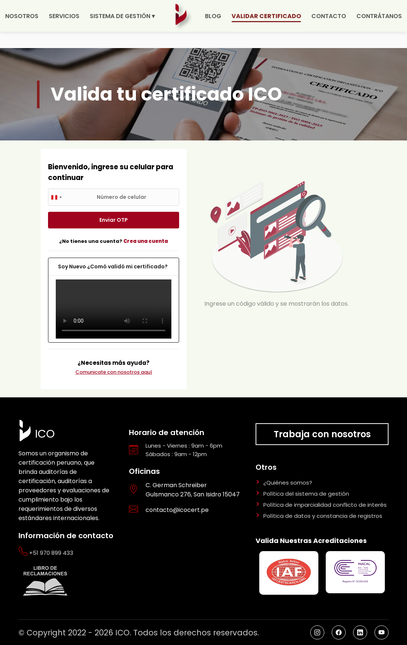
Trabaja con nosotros (322, 434)
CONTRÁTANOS (379, 16)
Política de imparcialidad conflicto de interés (325, 505)
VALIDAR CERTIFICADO (266, 16)
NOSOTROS (21, 16)
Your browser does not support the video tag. (113, 309)
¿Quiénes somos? (287, 482)
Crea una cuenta (145, 241)
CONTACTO (328, 16)
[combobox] (56, 197)
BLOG (213, 16)
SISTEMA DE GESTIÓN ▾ (122, 16)
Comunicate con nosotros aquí (113, 372)
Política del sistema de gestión (306, 494)
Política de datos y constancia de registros (322, 516)
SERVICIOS (64, 16)
